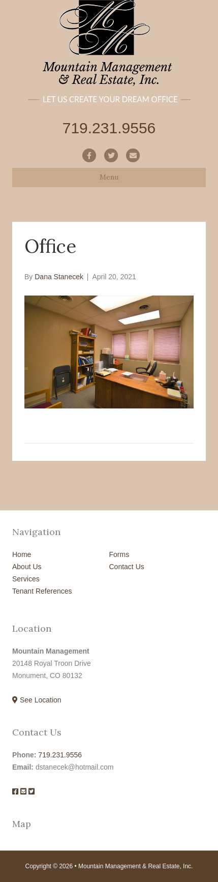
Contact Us (126, 567)
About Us (27, 567)
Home (21, 554)
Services (26, 579)
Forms (119, 554)
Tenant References (42, 591)
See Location (36, 700)
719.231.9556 (60, 755)
